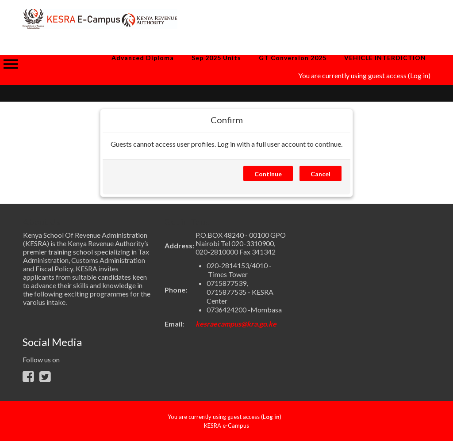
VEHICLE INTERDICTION (385, 57)
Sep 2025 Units (216, 57)
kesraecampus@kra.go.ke (236, 323)
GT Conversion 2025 (292, 57)
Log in (419, 75)
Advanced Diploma (142, 57)
